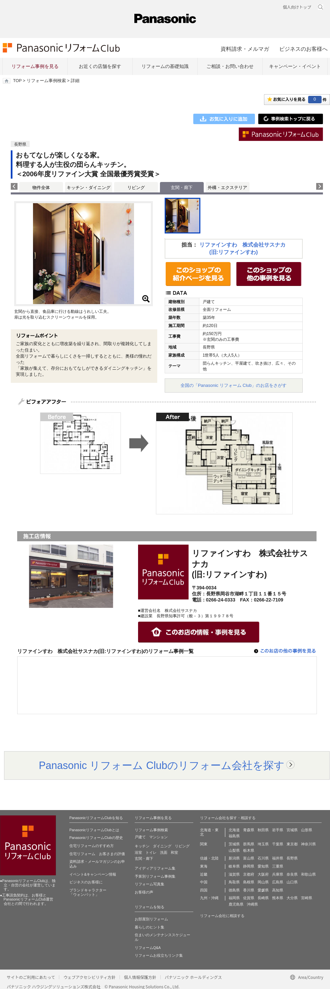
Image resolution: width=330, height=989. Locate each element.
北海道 (234, 830)
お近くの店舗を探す (100, 66)
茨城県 (234, 844)
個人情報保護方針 (140, 977)
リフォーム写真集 (149, 884)
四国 (203, 890)
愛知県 (263, 866)
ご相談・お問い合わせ (230, 66)
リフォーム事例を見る (35, 66)
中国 (203, 882)
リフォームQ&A (148, 948)
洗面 (163, 852)
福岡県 (234, 898)
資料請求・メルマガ (245, 49)
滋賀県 (234, 874)
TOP (17, 80)
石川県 (263, 858)
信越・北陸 (209, 858)
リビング (136, 187)
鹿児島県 (236, 904)
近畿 (203, 874)
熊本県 (277, 898)
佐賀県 (248, 898)
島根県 (248, 882)
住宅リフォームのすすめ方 (91, 846)
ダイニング (162, 846)
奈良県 (292, 874)
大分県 (292, 898)
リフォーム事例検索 (46, 80)
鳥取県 (234, 882)
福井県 (277, 858)
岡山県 (263, 882)
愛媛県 (263, 890)
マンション (158, 837)
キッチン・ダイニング (88, 187)
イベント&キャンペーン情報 (92, 874)
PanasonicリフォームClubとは (94, 830)
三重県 (277, 866)
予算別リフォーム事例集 (155, 876)
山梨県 (234, 850)
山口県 (292, 882)
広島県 (277, 882)
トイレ (151, 852)
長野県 (292, 858)
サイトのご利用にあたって (31, 977)
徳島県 (234, 890)
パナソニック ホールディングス (193, 977)
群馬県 (248, 844)
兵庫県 (277, 874)
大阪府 (263, 874)
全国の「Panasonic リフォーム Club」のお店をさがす (233, 385)
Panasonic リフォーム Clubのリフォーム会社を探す (162, 765)
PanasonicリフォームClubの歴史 (96, 838)
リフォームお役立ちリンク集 (159, 955)
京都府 (248, 874)
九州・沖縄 (209, 898)
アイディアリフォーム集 (155, 868)
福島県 (234, 836)
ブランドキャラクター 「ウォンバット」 (87, 892)
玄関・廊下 (144, 858)
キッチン (142, 846)
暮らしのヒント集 (149, 927)
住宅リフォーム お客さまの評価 (97, 854)
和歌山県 (308, 874)
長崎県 (263, 898)
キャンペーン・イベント (295, 66)
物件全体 (41, 187)
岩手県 (277, 830)
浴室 (138, 852)
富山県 (248, 858)
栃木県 (248, 850)
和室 (174, 852)
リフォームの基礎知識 (165, 66)
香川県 (248, 890)
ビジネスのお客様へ (303, 49)
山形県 (306, 830)
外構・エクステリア (227, 187)
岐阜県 (234, 866)
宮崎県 (306, 898)
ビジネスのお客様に (86, 882)
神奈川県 (308, 844)
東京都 (292, 844)
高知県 (277, 890)
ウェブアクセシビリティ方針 (89, 977)
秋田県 (263, 830)
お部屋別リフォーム (151, 919)
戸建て (140, 837)
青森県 (248, 830)
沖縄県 (252, 904)
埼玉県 (263, 844)
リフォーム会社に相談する (222, 916)
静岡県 (248, 866)
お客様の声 (144, 892)
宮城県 (292, 830)
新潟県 (234, 858)
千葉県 (277, 844)
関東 (203, 844)
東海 (203, 866)
